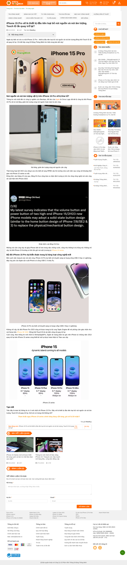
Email (53, 497)
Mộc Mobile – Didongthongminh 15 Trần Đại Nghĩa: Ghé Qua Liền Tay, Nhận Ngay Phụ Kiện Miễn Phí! (99, 132)
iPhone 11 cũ (9, 516)
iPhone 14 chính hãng (35, 514)
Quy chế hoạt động (42, 531)
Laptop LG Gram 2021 (58, 512)
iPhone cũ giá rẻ (10, 514)
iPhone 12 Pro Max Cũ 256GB (14, 518)
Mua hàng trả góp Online (72, 533)
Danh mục (33, 3)
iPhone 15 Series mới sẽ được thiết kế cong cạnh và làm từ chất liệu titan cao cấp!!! (19, 457)
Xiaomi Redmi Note (104, 512)
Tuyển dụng (51, 18)
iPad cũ (55, 518)
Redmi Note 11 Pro (35, 512)
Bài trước (76, 427)
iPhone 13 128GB (57, 514)
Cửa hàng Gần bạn (106, 3)
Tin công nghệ (13, 14)
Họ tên (9, 497)
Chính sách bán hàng (68, 18)
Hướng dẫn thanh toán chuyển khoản (76, 542)
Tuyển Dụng (68, 528)
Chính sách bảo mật (13, 533)
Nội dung (9, 482)
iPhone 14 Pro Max (81, 518)
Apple (58, 99)
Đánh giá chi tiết (30, 14)
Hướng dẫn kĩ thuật (101, 14)
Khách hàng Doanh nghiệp (44, 539)
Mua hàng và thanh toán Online (74, 531)
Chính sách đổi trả (41, 528)
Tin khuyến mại (64, 14)
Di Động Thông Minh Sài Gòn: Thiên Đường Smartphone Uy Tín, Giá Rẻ (105, 114)
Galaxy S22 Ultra (34, 516)
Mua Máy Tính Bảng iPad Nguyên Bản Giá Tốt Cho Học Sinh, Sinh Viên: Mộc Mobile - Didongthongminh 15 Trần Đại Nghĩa (114, 132)
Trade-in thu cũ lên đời (43, 545)
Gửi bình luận (84, 506)
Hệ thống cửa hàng (13, 531)
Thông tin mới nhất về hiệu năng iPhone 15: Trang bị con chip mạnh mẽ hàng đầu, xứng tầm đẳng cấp (48, 457)
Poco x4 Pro (9, 512)
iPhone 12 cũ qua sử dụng (60, 516)
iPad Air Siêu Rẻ (34, 518)
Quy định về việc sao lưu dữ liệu (74, 539)
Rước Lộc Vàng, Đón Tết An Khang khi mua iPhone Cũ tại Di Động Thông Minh (114, 149)
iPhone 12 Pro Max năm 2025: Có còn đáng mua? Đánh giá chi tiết (99, 149)
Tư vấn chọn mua (47, 14)
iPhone (77, 516)
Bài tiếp (86, 427)
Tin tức (38, 542)
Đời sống (84, 18)
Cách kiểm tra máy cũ (34, 18)
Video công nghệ (15, 18)
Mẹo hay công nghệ (81, 14)
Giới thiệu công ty (12, 528)
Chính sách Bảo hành (42, 533)
